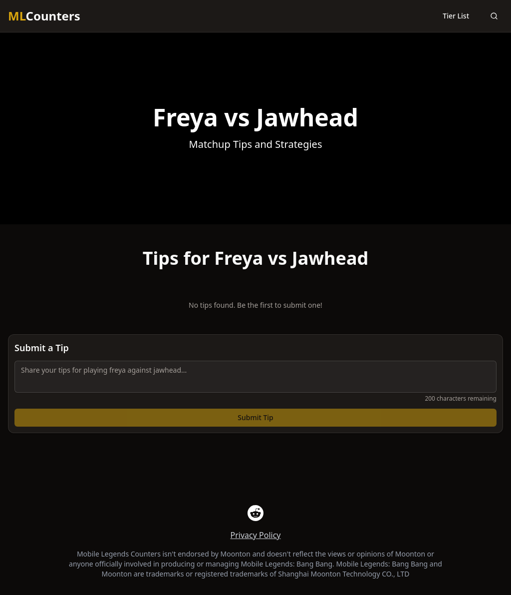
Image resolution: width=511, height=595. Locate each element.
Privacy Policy (256, 535)
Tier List (456, 15)
